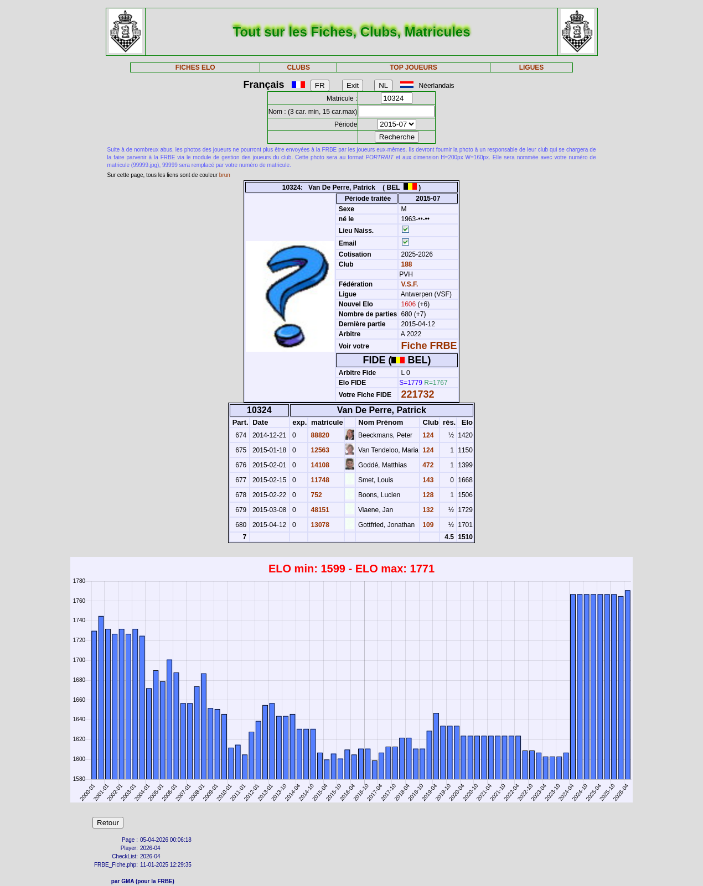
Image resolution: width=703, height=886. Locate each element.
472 (427, 465)
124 (427, 435)
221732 (418, 394)
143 (427, 480)
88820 (319, 435)
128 (427, 495)
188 (405, 264)
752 (315, 495)
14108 (319, 465)
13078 (319, 525)
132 (427, 510)
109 (427, 525)
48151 (319, 510)
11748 (319, 480)
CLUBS (298, 67)
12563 (319, 450)
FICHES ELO (195, 67)
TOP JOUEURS (413, 67)
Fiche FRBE (429, 345)
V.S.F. (409, 284)
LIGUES (531, 67)
